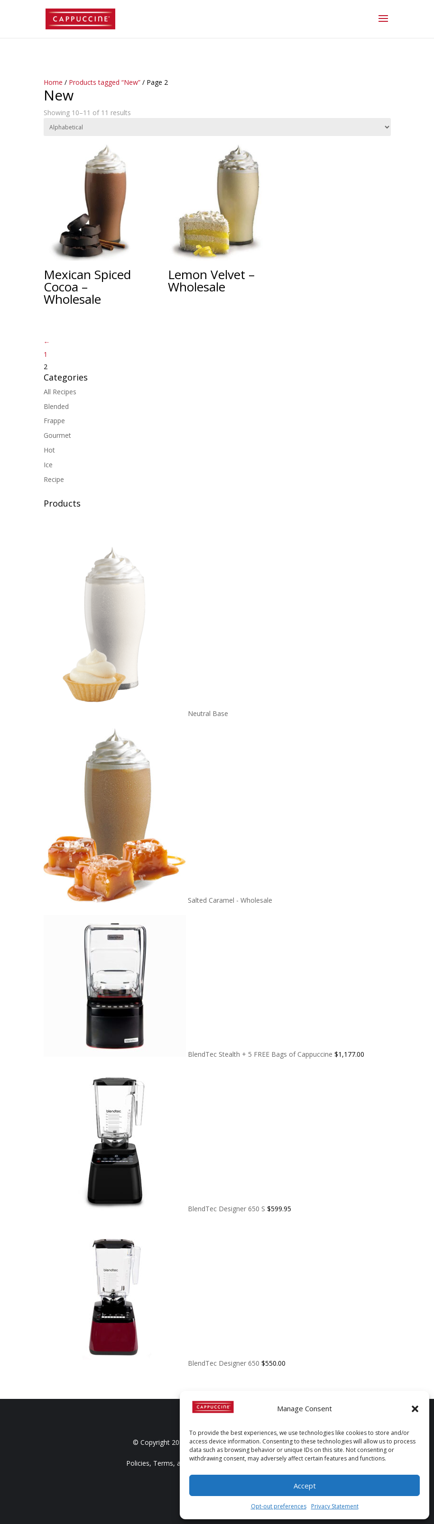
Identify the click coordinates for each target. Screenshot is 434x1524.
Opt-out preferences (278, 1506)
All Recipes (60, 391)
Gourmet (57, 435)
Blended (56, 406)
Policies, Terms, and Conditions (174, 1463)
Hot (49, 449)
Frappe (54, 420)
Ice (48, 464)
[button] (415, 1409)
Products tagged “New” (104, 82)
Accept (305, 1485)
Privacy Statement (335, 1506)
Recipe (54, 479)
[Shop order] (217, 127)
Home (53, 82)
